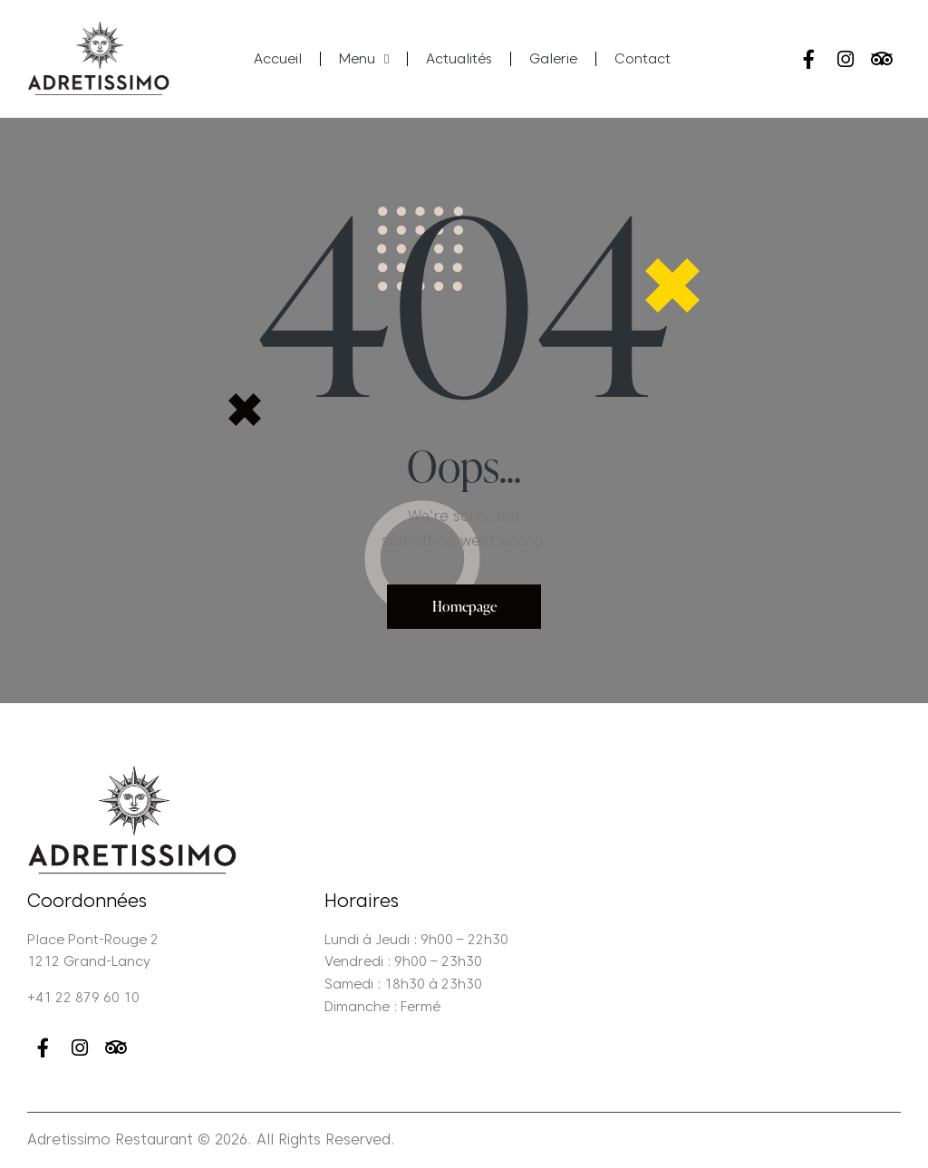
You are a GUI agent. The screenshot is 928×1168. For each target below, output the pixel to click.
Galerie (553, 59)
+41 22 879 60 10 (83, 998)
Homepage (464, 606)
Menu (364, 59)
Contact (642, 59)
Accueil (278, 59)
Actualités (459, 59)
